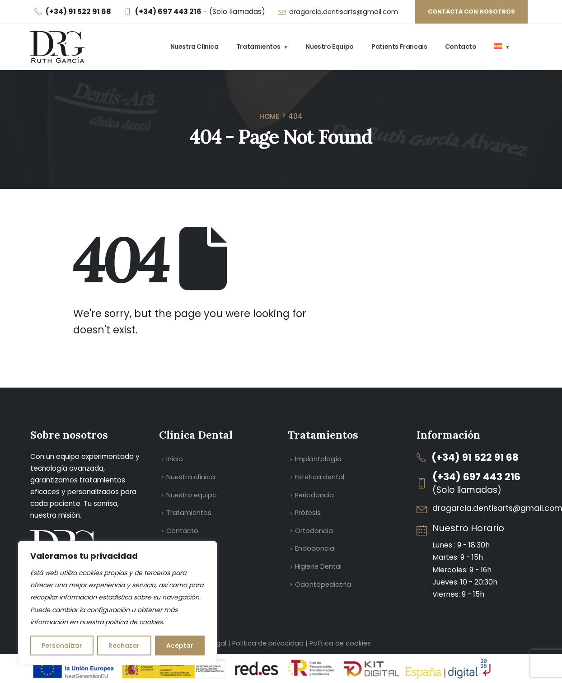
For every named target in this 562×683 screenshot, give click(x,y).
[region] (117, 603)
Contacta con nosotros (471, 11)
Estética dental (319, 477)
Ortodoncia (314, 530)
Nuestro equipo (329, 46)
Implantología (318, 458)
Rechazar (124, 645)
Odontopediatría (323, 584)
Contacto (461, 46)
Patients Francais (399, 46)
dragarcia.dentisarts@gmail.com (343, 11)
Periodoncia (314, 495)
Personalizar (62, 645)
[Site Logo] (57, 47)
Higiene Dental (318, 566)
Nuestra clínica (194, 46)
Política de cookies (340, 643)
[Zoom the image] (64, 536)
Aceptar (179, 645)
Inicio (174, 458)
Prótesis (308, 512)
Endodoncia (314, 548)
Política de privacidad (268, 643)
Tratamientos (258, 46)
